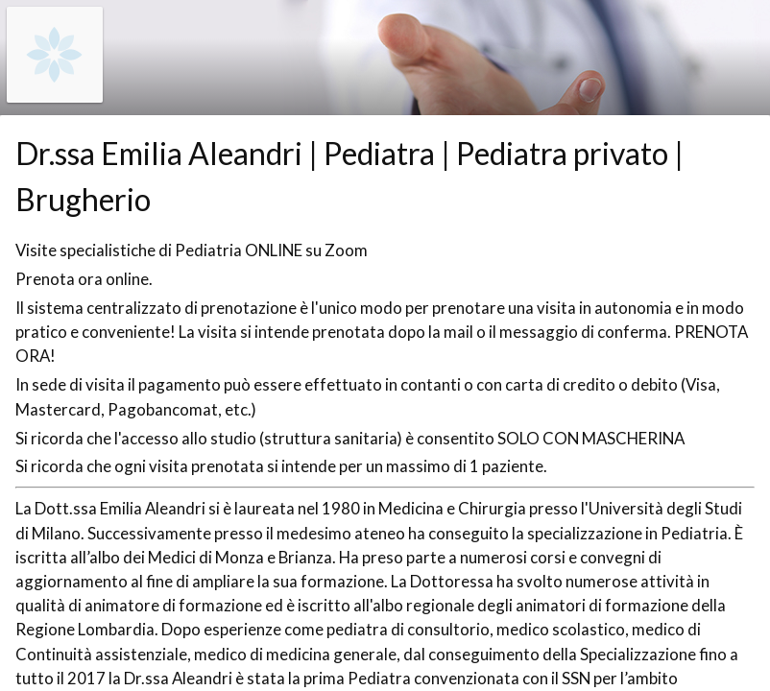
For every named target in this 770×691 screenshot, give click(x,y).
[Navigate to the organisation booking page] (55, 96)
